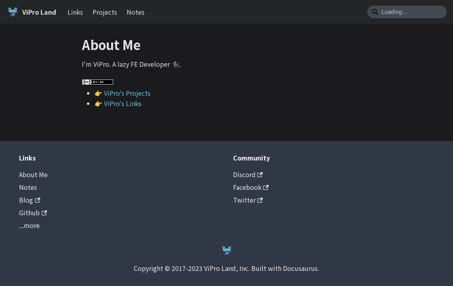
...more (29, 225)
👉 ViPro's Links (117, 103)
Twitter (248, 200)
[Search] (407, 12)
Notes (136, 12)
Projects (105, 12)
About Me (33, 174)
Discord (248, 174)
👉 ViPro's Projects (122, 93)
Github (33, 212)
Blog (29, 200)
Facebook (251, 187)
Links (75, 12)
